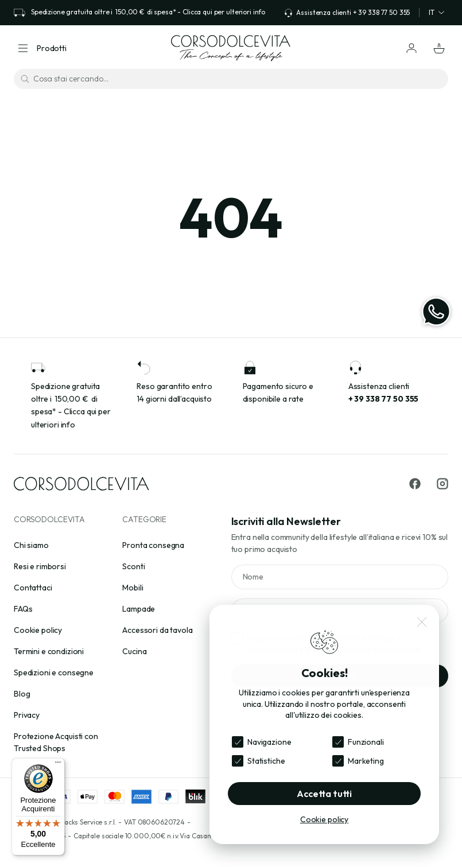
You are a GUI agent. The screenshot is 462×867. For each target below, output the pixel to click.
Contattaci (33, 587)
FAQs (23, 609)
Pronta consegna (153, 545)
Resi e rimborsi (40, 566)
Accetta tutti (324, 793)
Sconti (133, 566)
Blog (22, 694)
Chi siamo (31, 545)
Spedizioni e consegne (54, 672)
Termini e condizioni (49, 651)
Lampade (138, 609)
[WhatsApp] (436, 311)
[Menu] (58, 765)
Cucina (134, 651)
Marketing (366, 761)
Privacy (27, 715)
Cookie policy (38, 630)
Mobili (132, 587)
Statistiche (266, 761)
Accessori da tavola (157, 630)
